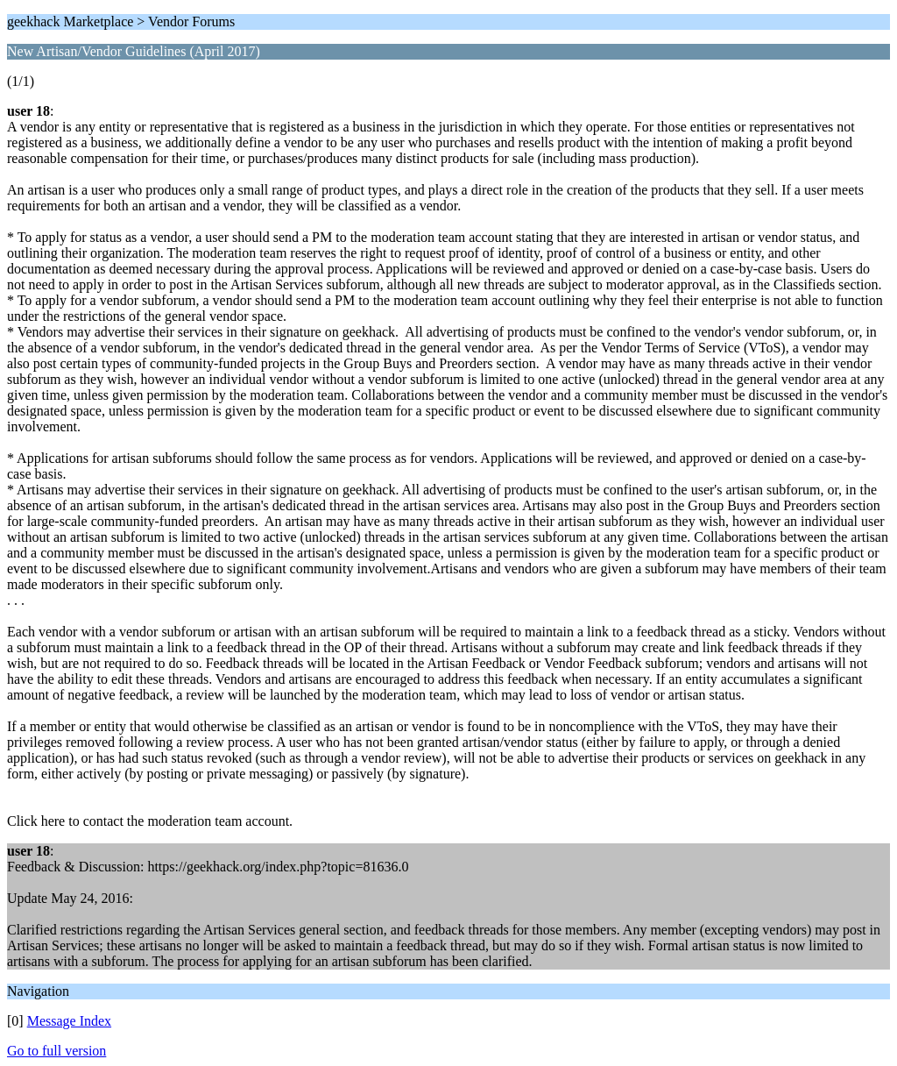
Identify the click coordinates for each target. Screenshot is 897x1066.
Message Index (69, 1020)
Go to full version (56, 1050)
